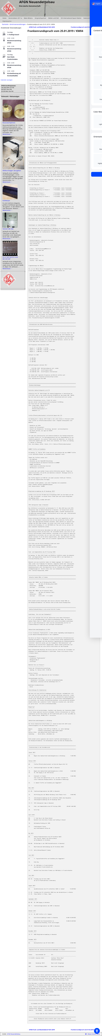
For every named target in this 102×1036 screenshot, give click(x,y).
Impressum (7, 21)
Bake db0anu (28, 18)
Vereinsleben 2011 (15, 18)
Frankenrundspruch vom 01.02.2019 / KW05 (85, 27)
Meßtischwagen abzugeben (12, 171)
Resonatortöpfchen (9, 123)
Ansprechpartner (40, 18)
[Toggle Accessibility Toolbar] (97, 1031)
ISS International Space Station (71, 18)
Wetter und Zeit (53, 18)
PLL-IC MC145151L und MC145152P (10, 258)
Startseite (5, 24)
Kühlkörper (6, 201)
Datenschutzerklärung (90, 18)
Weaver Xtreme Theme (94, 1034)
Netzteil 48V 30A (8, 229)
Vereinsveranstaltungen (18, 24)
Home (4, 18)
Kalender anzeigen (6, 80)
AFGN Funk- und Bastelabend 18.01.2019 (41, 27)
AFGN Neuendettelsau (13, 1034)
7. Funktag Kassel (13, 34)
